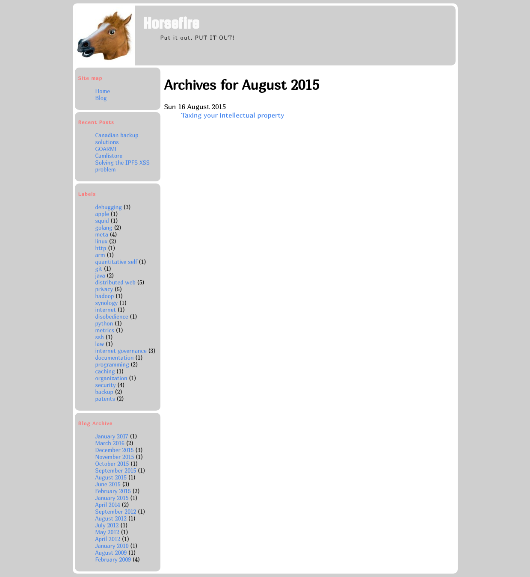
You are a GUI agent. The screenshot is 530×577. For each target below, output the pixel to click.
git (98, 268)
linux (101, 241)
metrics (105, 330)
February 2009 (114, 559)
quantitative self (116, 261)
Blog (101, 98)
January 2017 (112, 436)
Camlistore (109, 155)
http (101, 248)
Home (102, 91)
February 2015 (114, 491)
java (100, 275)
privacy (104, 289)
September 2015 (116, 470)
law (99, 343)
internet (105, 309)
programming (112, 364)
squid (102, 220)
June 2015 (108, 484)
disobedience (111, 316)
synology (106, 302)
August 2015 (111, 477)
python (104, 323)
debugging (108, 207)
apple (102, 213)
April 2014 (108, 504)
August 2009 (112, 552)
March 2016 (110, 443)
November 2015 (115, 456)
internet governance (121, 350)
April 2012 (108, 539)
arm (100, 255)
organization (111, 378)
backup (104, 391)
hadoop (104, 296)
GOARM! (106, 148)
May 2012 (108, 532)
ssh (99, 337)
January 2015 (112, 497)
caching (105, 371)
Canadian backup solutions (117, 138)
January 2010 (112, 545)
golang (104, 227)
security (105, 385)
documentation (114, 357)
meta (101, 234)
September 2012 (116, 511)
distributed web (115, 282)
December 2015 (115, 450)
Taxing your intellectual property (232, 115)
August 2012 (111, 518)
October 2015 (113, 463)
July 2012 (108, 525)
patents (105, 398)
